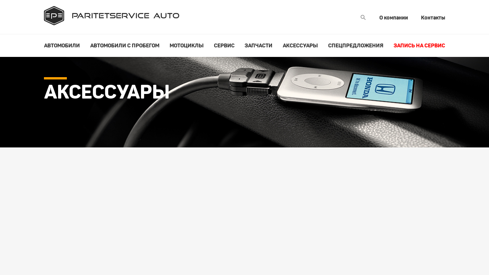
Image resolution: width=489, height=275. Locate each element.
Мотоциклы (187, 45)
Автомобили (62, 45)
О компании (393, 17)
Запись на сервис (419, 45)
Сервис (224, 45)
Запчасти (258, 45)
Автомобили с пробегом (124, 45)
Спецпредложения (355, 45)
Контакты (433, 17)
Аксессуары (300, 45)
